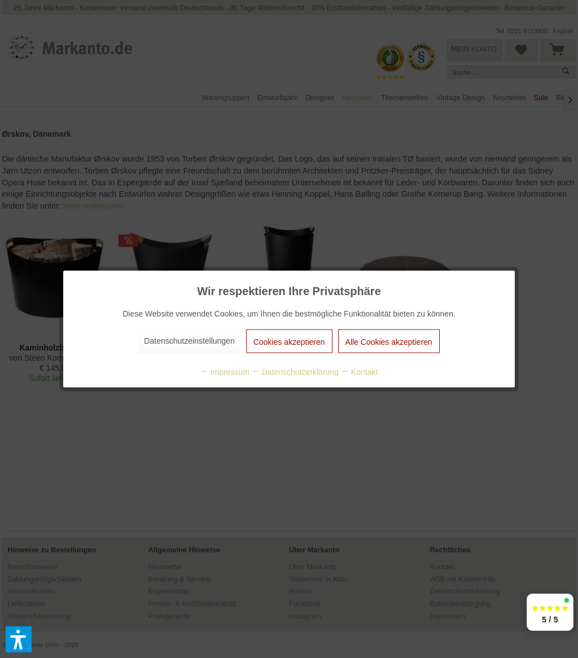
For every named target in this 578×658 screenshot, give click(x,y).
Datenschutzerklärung (295, 371)
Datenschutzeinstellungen (189, 340)
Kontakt (359, 371)
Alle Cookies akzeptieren (388, 342)
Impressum (224, 371)
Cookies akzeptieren (289, 342)
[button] (19, 639)
